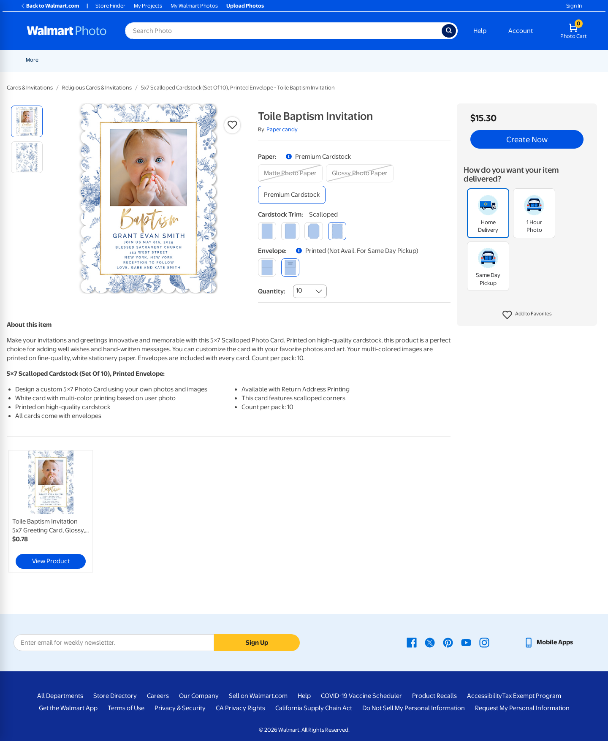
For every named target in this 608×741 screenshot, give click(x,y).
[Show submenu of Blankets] (402, 59)
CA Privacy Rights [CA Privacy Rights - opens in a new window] (240, 708)
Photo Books (428, 60)
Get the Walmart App (68, 708)
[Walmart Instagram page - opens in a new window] (484, 642)
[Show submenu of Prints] (218, 59)
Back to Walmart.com (49, 6)
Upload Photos (245, 6)
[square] (267, 231)
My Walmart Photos (194, 6)
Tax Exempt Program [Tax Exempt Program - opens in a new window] (531, 696)
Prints (208, 60)
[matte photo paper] (290, 173)
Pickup (177, 60)
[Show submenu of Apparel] (507, 59)
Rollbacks (34, 60)
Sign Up (257, 642)
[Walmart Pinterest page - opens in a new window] (448, 642)
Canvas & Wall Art (343, 60)
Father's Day (144, 60)
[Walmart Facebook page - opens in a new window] (412, 642)
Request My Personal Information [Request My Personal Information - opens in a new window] (522, 708)
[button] (527, 315)
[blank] (267, 267)
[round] (290, 231)
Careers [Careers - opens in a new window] (158, 696)
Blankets (388, 60)
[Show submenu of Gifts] (473, 59)
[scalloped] (337, 231)
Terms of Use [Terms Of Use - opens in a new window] (126, 708)
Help (479, 31)
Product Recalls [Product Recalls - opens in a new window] (434, 696)
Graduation (105, 60)
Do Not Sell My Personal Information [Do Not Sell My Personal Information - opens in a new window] (413, 708)
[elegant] (313, 231)
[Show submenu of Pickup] (190, 59)
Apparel (494, 60)
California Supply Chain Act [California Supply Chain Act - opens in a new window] (313, 708)
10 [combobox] (299, 290)
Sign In (574, 6)
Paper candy (282, 129)
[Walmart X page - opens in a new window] (430, 642)
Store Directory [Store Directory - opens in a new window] (115, 696)
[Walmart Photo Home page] (67, 31)
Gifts (464, 60)
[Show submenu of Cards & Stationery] (278, 59)
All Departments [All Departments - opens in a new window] (60, 696)
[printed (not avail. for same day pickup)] (290, 267)
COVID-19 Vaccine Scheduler (361, 696)
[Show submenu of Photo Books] (448, 59)
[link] (50, 511)
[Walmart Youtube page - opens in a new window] (466, 642)
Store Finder (110, 6)
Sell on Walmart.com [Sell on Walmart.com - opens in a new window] (258, 696)
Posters (298, 60)
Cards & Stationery (251, 60)
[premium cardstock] (292, 195)
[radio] (27, 121)
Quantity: (271, 291)
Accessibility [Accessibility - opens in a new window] (484, 696)
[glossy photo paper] (360, 173)
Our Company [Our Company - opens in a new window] (199, 696)
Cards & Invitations (30, 87)
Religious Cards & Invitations (97, 87)
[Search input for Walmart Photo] (283, 30)
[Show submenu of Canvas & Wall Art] (367, 59)
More (524, 60)
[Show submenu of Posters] (311, 59)
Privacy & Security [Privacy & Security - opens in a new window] (180, 708)
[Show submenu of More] (534, 59)
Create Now (527, 139)
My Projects (148, 6)
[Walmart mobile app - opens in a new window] (548, 642)
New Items (69, 60)
